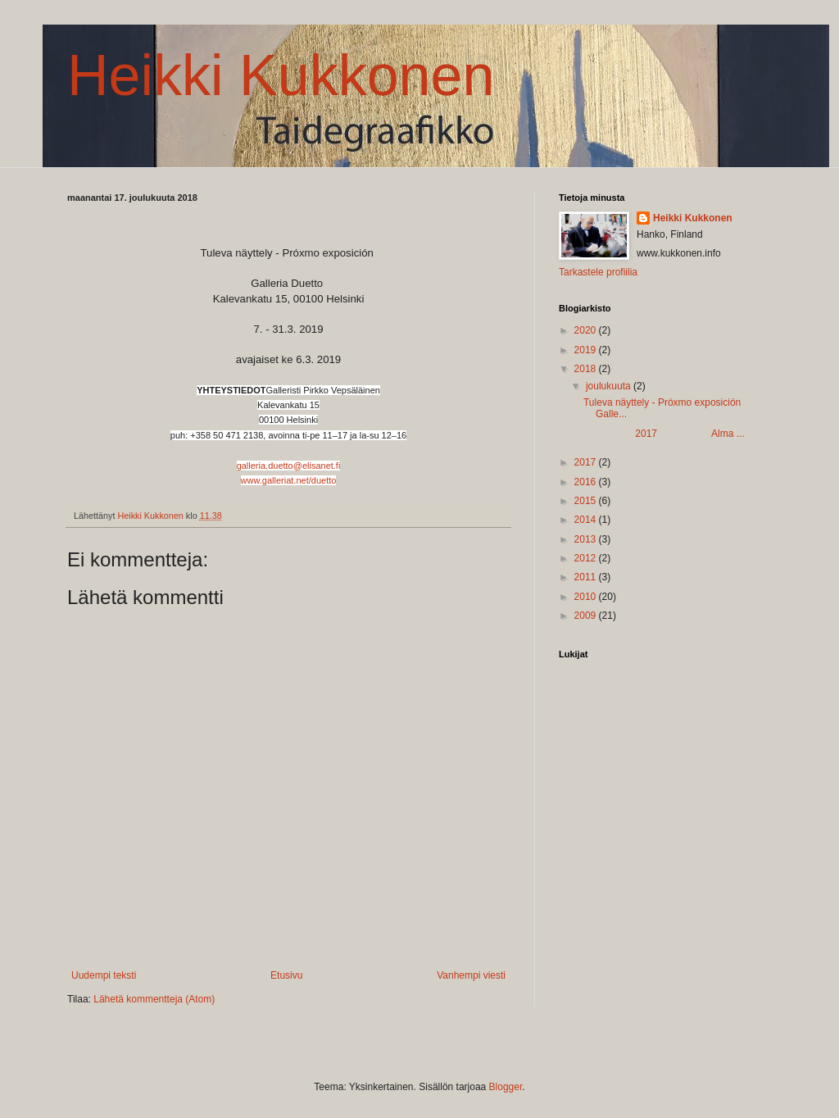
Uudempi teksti (103, 975)
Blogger (506, 1087)
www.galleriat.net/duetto (289, 480)
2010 (586, 596)
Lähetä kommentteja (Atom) (154, 999)
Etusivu (286, 975)
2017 (586, 462)
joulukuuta (609, 386)
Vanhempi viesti (471, 975)
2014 (586, 519)
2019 (586, 350)
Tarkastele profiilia (598, 272)
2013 (586, 539)
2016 (586, 482)
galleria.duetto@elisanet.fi (289, 465)
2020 (586, 330)
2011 (586, 577)
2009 (586, 615)
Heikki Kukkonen (280, 75)
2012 (586, 558)
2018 (586, 369)
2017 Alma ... (664, 433)
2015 (586, 501)
